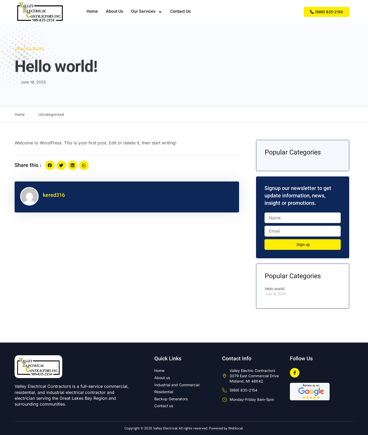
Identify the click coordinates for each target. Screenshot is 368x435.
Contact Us (180, 11)
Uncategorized (29, 51)
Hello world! (275, 288)
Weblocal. (236, 428)
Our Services (146, 12)
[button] (50, 165)
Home (92, 11)
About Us (114, 11)
